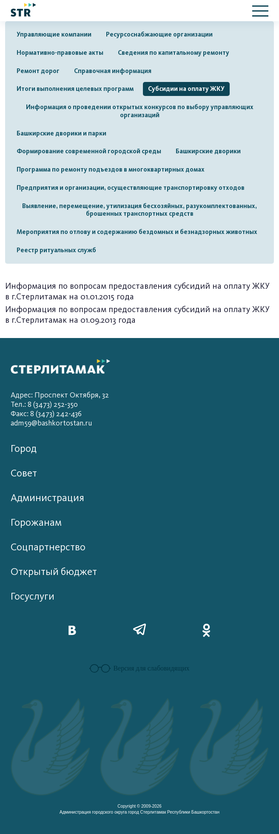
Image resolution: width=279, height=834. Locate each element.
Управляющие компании (54, 34)
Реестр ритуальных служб (56, 250)
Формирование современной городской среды (89, 151)
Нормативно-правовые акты (60, 52)
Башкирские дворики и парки (61, 133)
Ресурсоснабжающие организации (159, 34)
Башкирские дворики (208, 151)
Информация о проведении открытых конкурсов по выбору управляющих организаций (139, 111)
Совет (24, 473)
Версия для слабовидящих (139, 668)
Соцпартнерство (48, 547)
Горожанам (36, 522)
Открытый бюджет (54, 572)
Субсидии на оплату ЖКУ (186, 89)
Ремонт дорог (38, 71)
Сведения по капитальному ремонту (173, 52)
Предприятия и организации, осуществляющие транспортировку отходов (131, 188)
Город (24, 448)
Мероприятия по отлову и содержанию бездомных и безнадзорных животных (137, 232)
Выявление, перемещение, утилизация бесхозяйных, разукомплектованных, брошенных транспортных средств (139, 210)
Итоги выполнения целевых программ (75, 89)
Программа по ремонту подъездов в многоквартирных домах (111, 169)
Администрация (47, 498)
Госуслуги (32, 596)
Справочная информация (112, 71)
